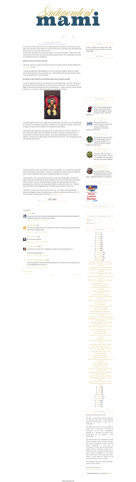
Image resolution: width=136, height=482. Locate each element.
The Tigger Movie (100, 338)
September (99, 258)
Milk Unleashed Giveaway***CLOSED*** (100, 262)
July (99, 387)
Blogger (109, 473)
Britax (48, 201)
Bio (73, 36)
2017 (98, 240)
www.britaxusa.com (56, 194)
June (99, 389)
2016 (98, 242)
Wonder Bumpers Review (100, 355)
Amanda (29, 213)
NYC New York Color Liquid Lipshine (100, 351)
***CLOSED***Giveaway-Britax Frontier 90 (102, 104)
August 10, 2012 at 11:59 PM (37, 255)
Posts (89, 220)
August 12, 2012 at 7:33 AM (37, 267)
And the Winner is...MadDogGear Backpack (100, 317)
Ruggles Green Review (100, 367)
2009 (98, 404)
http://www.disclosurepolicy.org (94, 469)
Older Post (27, 274)
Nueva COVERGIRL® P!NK (100, 365)
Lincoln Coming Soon (100, 302)
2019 (98, 236)
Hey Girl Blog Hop (100, 304)
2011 (98, 400)
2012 (98, 250)
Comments (91, 223)
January (99, 398)
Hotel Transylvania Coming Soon (100, 294)
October (99, 256)
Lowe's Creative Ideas (100, 353)
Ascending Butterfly (32, 246)
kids (59, 201)
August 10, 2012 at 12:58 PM (37, 242)
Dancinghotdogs (31, 225)
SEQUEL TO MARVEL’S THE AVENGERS (100, 300)
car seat (54, 201)
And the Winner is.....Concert (100, 283)
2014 (98, 246)
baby (44, 201)
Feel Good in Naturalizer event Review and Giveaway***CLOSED (103, 150)
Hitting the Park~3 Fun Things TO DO (100, 381)
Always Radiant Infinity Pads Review (100, 311)
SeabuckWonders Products (100, 357)
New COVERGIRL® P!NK (100, 363)
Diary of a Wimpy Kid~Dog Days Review (100, 376)
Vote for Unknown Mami (100, 309)
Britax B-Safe (26, 67)
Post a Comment (27, 271)
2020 (98, 234)
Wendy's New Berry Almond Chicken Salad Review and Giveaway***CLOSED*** (102, 166)
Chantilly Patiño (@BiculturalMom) (36, 260)
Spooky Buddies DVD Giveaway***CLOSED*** (101, 134)
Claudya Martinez (32, 236)
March (99, 394)
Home (63, 36)
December (99, 252)
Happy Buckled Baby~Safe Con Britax (100, 344)
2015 (98, 244)
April (99, 393)
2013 (98, 248)
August (99, 260)
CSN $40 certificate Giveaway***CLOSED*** (101, 119)
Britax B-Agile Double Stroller (100, 285)
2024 (98, 233)
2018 (98, 238)
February (99, 396)
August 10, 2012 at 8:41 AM (37, 220)
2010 (98, 402)
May (99, 391)
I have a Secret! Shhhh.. (100, 333)
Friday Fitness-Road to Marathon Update (100, 267)
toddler (65, 201)
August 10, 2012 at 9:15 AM (37, 232)
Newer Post (77, 274)
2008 (98, 406)
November (99, 254)
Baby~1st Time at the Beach (100, 346)
